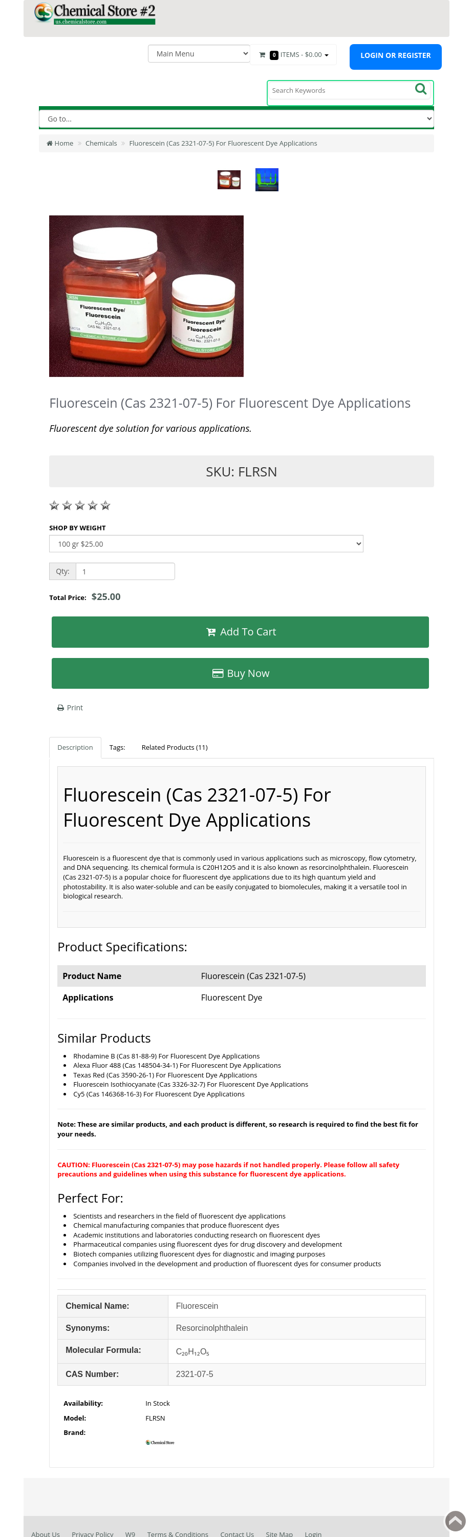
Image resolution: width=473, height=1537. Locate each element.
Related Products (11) (175, 747)
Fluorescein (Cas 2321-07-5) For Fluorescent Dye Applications (223, 143)
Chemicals (101, 143)
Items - (293, 55)
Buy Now (240, 673)
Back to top (455, 1521)
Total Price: (84, 596)
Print (69, 707)
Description (75, 747)
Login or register (395, 55)
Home (60, 143)
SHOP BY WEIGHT (77, 527)
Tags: (117, 747)
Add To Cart (240, 631)
